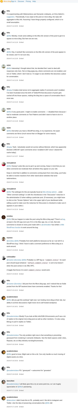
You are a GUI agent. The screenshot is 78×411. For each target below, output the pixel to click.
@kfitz (9, 36)
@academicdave (13, 316)
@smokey (10, 241)
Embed (21, 26)
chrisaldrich (11, 163)
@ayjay (9, 90)
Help (34, 1)
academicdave (12, 297)
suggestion (10, 17)
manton (9, 238)
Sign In (13, 1)
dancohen (10, 381)
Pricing (28, 1)
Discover (21, 1)
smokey (10, 216)
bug (63, 219)
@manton (10, 260)
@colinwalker (46, 225)
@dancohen (11, 400)
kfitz (8, 11)
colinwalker (11, 257)
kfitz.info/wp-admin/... (50, 192)
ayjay (9, 65)
